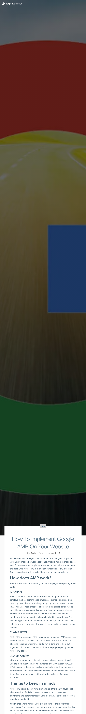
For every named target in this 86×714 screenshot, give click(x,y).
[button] (80, 3)
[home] (11, 3)
